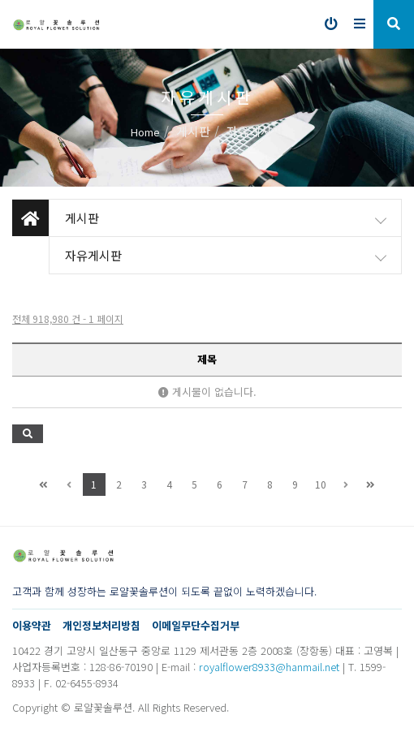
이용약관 (31, 625)
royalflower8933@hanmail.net (269, 666)
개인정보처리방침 (101, 625)
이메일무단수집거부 (195, 625)
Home (145, 132)
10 (320, 484)
